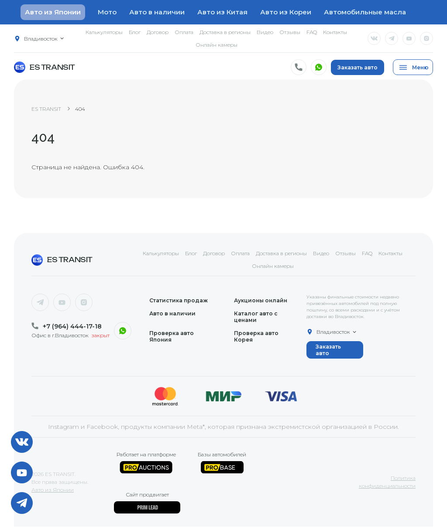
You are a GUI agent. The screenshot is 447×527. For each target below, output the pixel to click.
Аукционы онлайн (260, 301)
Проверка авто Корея (256, 336)
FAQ (311, 32)
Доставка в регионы (225, 32)
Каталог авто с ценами (256, 317)
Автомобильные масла (365, 12)
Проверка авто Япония (171, 336)
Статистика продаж (178, 301)
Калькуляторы (104, 32)
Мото (107, 12)
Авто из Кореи (285, 12)
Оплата (184, 32)
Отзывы (289, 32)
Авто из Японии (52, 490)
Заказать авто (357, 67)
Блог (135, 32)
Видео (265, 32)
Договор (157, 32)
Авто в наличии (157, 12)
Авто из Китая (222, 12)
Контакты (335, 32)
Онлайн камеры (216, 44)
